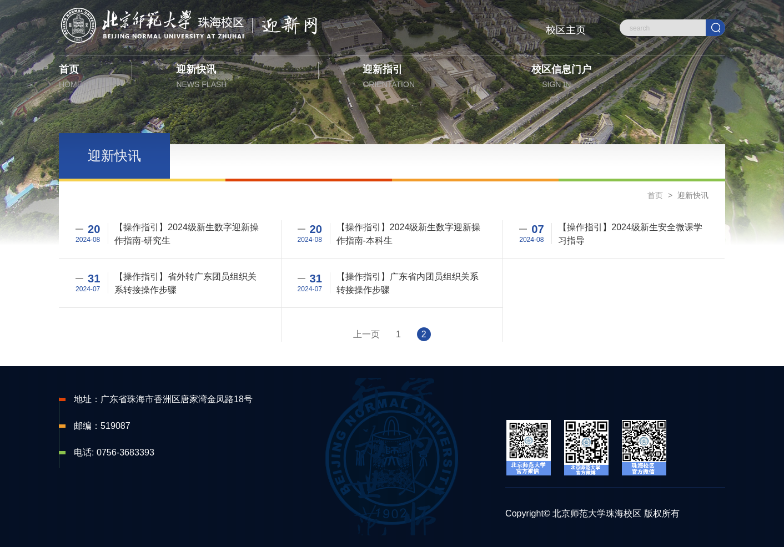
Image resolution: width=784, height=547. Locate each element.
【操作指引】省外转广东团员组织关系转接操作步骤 (185, 283)
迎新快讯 (224, 78)
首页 (86, 78)
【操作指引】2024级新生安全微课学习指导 (630, 233)
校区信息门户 (558, 78)
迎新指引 (411, 78)
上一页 (366, 334)
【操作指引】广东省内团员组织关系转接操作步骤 (407, 283)
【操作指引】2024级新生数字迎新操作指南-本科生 (408, 233)
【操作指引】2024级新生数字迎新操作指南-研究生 (186, 233)
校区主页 (566, 30)
